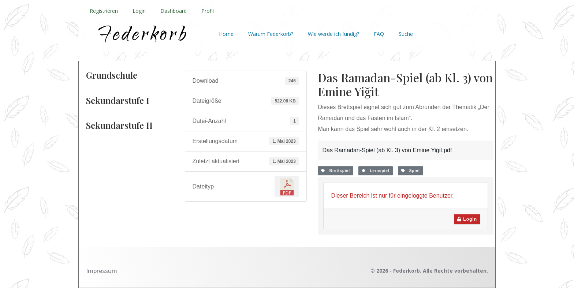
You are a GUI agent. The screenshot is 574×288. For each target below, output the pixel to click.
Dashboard (173, 10)
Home (226, 33)
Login (139, 10)
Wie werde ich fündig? (333, 33)
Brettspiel (335, 171)
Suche (406, 33)
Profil (207, 10)
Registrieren (104, 10)
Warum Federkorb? (270, 33)
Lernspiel (376, 171)
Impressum (101, 271)
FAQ (379, 33)
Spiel (410, 171)
